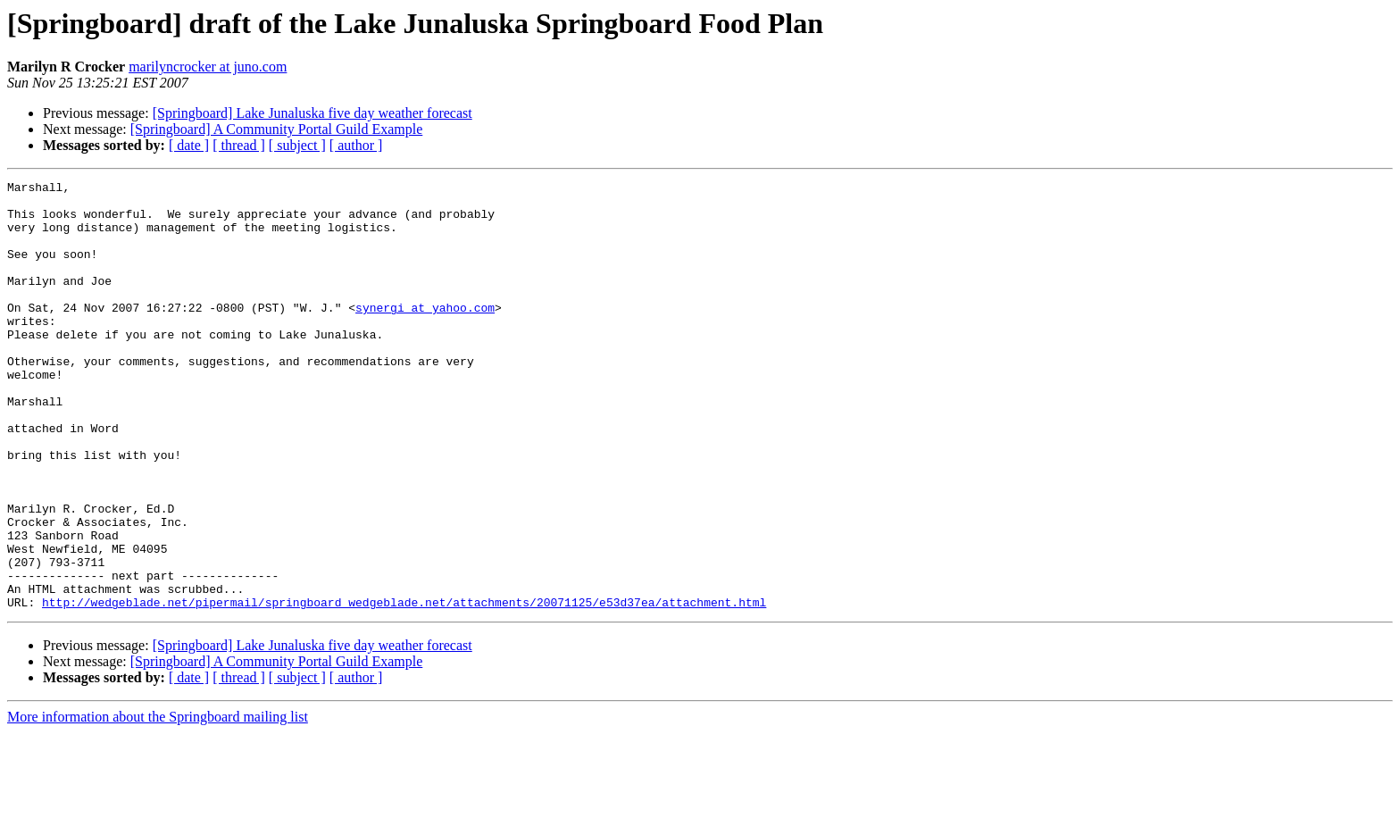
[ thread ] (238, 145)
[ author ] (356, 145)
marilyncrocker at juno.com (208, 66)
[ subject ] (297, 145)
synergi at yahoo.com (425, 334)
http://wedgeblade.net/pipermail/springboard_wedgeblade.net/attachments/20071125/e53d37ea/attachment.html (404, 688)
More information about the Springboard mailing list (157, 802)
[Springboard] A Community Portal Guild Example (276, 129)
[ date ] (189, 145)
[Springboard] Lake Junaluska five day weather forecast (312, 113)
